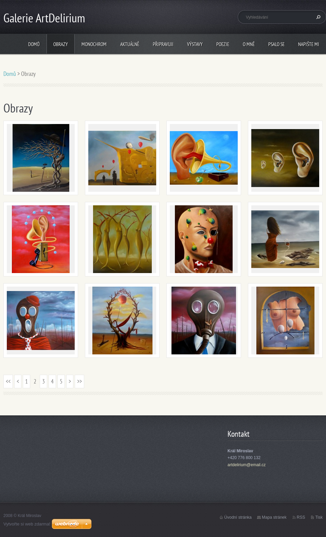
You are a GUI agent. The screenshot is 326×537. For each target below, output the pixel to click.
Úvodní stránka (238, 517)
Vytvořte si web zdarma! (26, 523)
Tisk (319, 517)
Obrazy (60, 44)
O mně (249, 44)
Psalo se (276, 44)
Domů (34, 44)
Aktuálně (129, 44)
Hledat (317, 17)
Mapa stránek (274, 517)
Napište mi (308, 44)
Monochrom (94, 44)
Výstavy (195, 44)
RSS (301, 517)
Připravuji (163, 44)
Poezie (222, 44)
